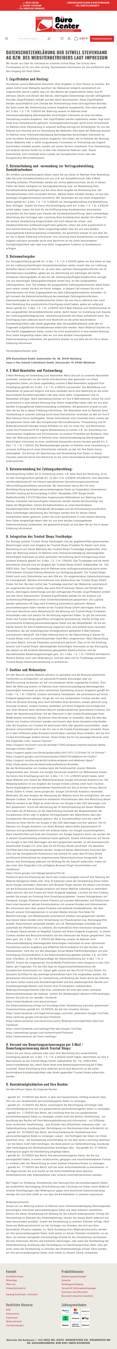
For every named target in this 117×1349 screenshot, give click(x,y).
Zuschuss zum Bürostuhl (75, 1292)
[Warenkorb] (81, 38)
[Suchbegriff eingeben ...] (30, 39)
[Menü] (6, 38)
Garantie (66, 1280)
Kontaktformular (14, 1276)
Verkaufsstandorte (102, 39)
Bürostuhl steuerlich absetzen (77, 1296)
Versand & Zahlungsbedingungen (79, 1288)
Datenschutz (12, 1314)
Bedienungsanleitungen (74, 1276)
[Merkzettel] (62, 38)
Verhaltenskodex (15, 1325)
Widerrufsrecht (14, 1321)
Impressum (12, 1317)
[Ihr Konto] (69, 38)
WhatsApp (11, 1280)
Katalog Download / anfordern (22, 1294)
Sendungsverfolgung (72, 1284)
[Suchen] (48, 39)
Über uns (11, 1284)
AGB (8, 1310)
